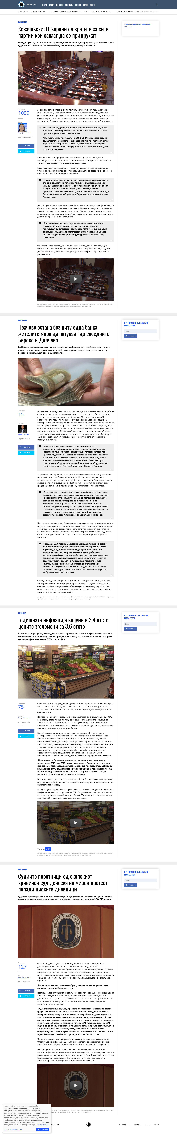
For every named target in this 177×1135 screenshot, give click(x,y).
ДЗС (48, 849)
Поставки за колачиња (13, 1129)
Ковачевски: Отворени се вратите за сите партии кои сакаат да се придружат (63, 31)
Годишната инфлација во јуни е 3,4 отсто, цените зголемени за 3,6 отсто (82, 11)
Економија (22, 613)
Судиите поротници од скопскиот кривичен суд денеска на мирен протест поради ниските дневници (63, 882)
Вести (44, 5)
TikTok (156, 1124)
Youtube (148, 1124)
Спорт (51, 5)
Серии (85, 5)
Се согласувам (42, 1129)
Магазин (59, 5)
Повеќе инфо (43, 1125)
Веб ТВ (92, 5)
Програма (69, 5)
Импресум (55, 1124)
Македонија (22, 22)
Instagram (137, 1124)
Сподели (24, 146)
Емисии (78, 5)
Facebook (123, 1124)
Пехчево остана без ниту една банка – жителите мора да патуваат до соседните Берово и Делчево (63, 333)
